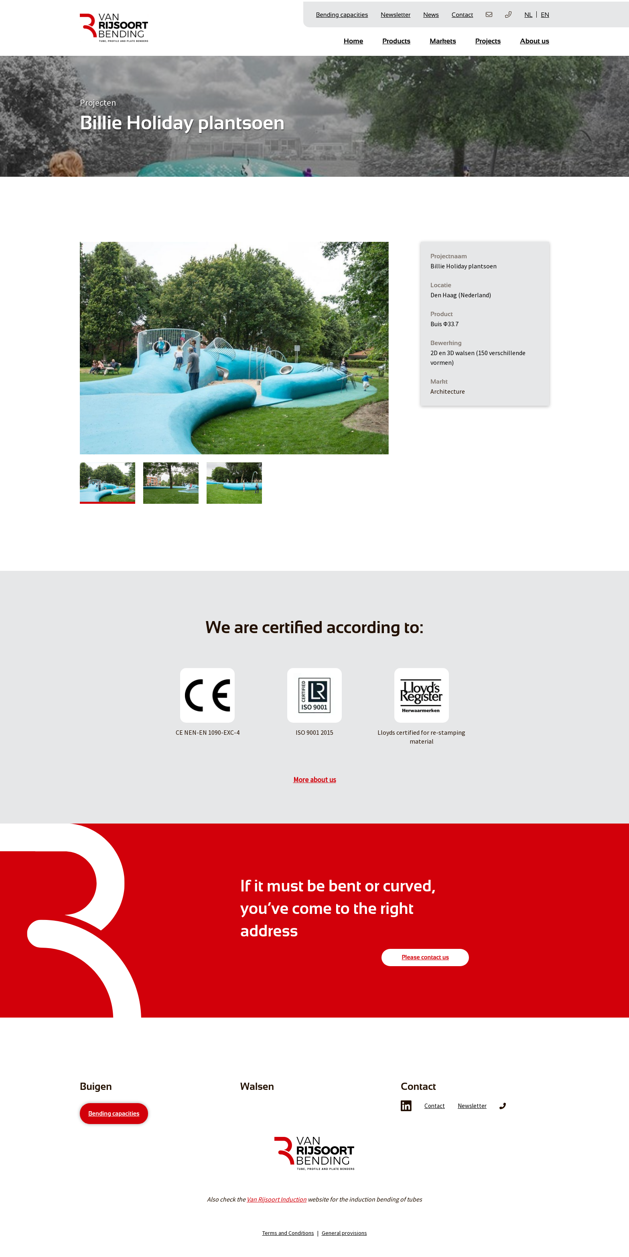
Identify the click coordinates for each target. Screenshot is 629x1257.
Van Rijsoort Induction (276, 1216)
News (431, 12)
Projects (488, 39)
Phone (502, 1122)
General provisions (344, 1249)
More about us (314, 776)
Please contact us (425, 953)
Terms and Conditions (288, 1249)
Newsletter (395, 12)
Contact (462, 12)
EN (545, 13)
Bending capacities (342, 12)
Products (396, 39)
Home (353, 39)
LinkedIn (406, 1122)
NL (528, 13)
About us (534, 39)
